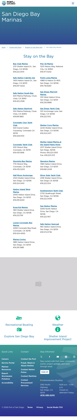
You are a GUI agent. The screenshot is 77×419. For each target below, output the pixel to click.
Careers (5, 359)
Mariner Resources (6, 368)
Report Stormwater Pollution (7, 376)
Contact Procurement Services (27, 383)
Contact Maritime (28, 376)
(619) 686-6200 (47, 395)
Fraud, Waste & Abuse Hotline (28, 364)
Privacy (39, 407)
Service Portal (8, 363)
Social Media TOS (55, 407)
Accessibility (7, 383)
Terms (30, 407)
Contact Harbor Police (28, 370)
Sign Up (44, 372)
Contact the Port (28, 359)
